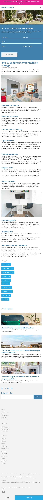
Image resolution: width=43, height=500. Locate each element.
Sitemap (3, 487)
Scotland (3, 463)
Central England (5, 476)
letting (6, 280)
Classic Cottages (6, 474)
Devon (2, 439)
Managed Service (5, 427)
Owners (3, 409)
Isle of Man (30, 476)
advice (6, 265)
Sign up (38, 396)
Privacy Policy (9, 487)
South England (32, 474)
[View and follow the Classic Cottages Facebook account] (5, 389)
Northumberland (5, 456)
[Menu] (40, 7)
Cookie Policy (17, 487)
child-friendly (7, 268)
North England (12, 476)
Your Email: (5, 396)
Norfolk (3, 455)
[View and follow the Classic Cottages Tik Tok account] (8, 389)
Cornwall (3, 438)
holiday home (8, 272)
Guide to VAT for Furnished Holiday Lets (17, 328)
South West (25, 474)
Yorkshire (3, 461)
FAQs (2, 413)
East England (19, 476)
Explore (7, 497)
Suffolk (3, 458)
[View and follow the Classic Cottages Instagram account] (2, 389)
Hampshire (4, 445)
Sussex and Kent (5, 448)
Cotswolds (3, 451)
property (7, 287)
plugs (5, 284)
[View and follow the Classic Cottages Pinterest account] (11, 389)
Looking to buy (4, 419)
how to (6, 276)
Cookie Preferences (25, 487)
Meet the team (4, 415)
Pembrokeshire (4, 450)
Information (4, 423)
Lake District (4, 453)
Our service (4, 426)
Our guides (3, 417)
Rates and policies (5, 429)
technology (7, 291)
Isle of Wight (4, 446)
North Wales (4, 460)
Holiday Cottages (18, 474)
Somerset (3, 441)
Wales (37, 474)
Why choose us (4, 412)
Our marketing (4, 431)
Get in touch (29, 497)
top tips (6, 295)
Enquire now (9, 54)
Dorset (3, 443)
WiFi (5, 299)
